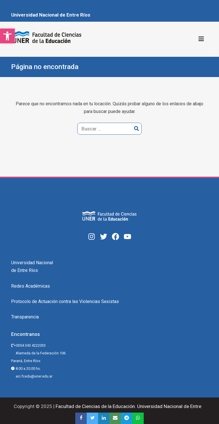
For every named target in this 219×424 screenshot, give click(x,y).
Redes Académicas (30, 286)
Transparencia (25, 317)
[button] (7, 36)
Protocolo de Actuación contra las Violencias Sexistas (65, 301)
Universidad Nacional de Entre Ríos (50, 15)
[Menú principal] (201, 39)
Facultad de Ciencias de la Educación (94, 406)
